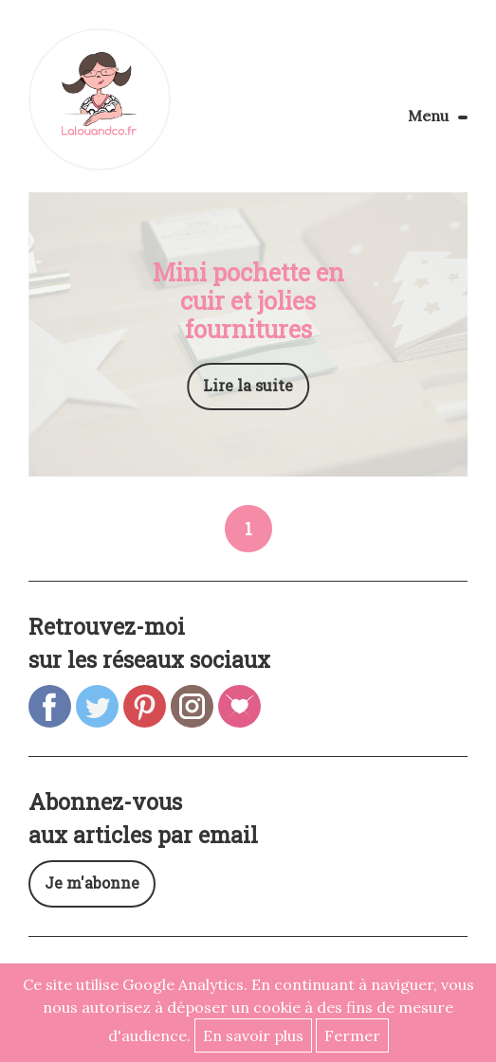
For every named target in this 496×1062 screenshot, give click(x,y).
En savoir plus (253, 1035)
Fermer (352, 1035)
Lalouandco (99, 99)
